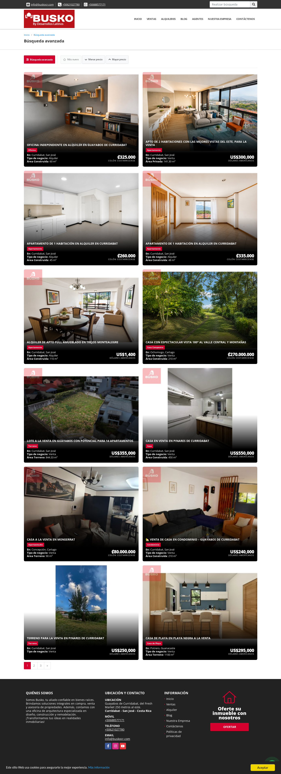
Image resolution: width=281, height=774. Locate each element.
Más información (108, 768)
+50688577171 (97, 4)
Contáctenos (245, 19)
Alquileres (168, 19)
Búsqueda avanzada (44, 34)
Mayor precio (117, 59)
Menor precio (94, 59)
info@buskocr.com (42, 4)
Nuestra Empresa (219, 19)
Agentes (197, 19)
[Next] (47, 665)
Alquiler (171, 709)
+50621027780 (71, 4)
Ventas (151, 19)
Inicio (138, 19)
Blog (184, 19)
